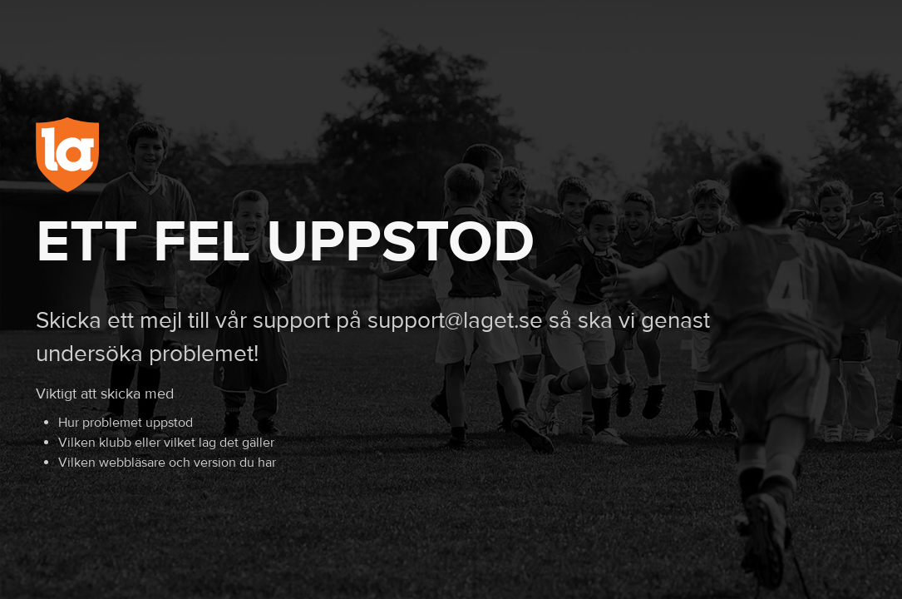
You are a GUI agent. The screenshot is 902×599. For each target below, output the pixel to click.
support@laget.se (455, 320)
